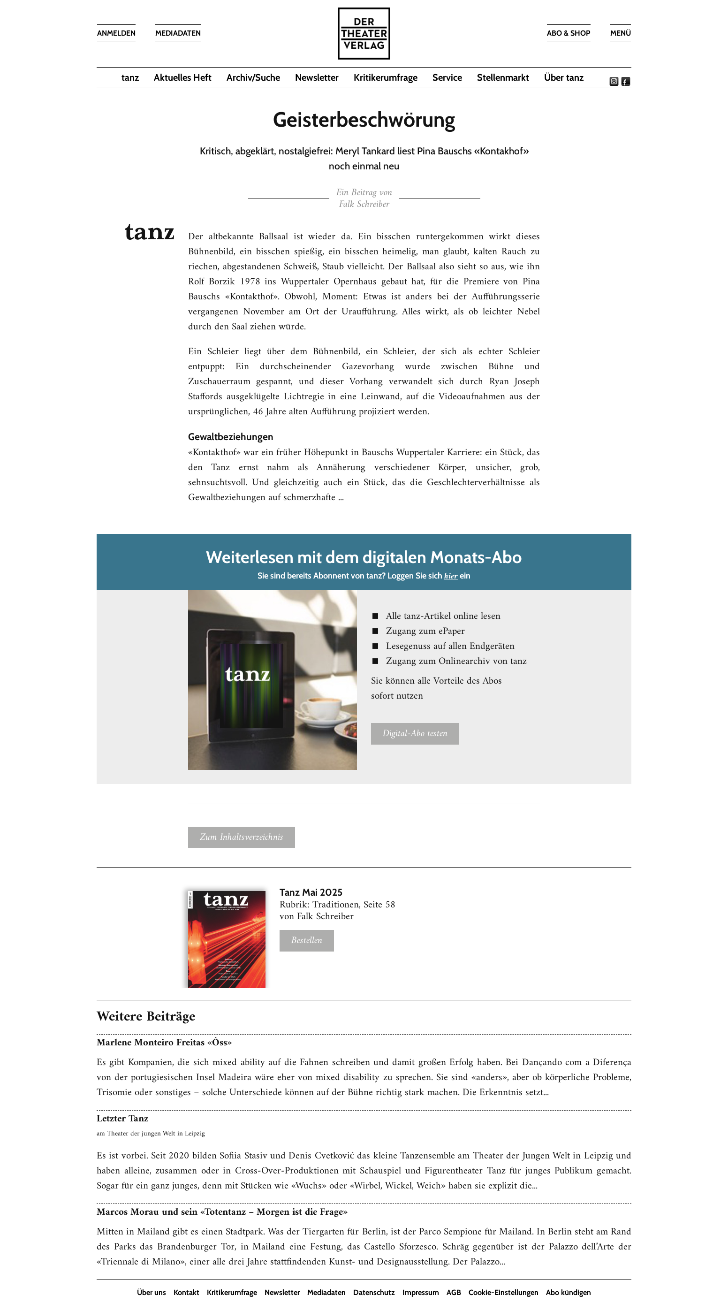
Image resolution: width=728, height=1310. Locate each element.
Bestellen (306, 941)
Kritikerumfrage (385, 77)
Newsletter (317, 77)
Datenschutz (374, 1292)
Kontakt (186, 1292)
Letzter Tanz (122, 1118)
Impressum (420, 1292)
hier (451, 576)
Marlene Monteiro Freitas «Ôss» (164, 1042)
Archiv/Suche (253, 77)
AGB (454, 1292)
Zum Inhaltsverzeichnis (241, 837)
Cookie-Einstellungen (503, 1292)
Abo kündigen (568, 1292)
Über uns (151, 1292)
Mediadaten (326, 1292)
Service (447, 77)
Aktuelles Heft (183, 77)
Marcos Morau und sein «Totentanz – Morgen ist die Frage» (222, 1212)
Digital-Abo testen (415, 733)
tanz (130, 77)
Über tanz (564, 77)
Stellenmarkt (503, 77)
